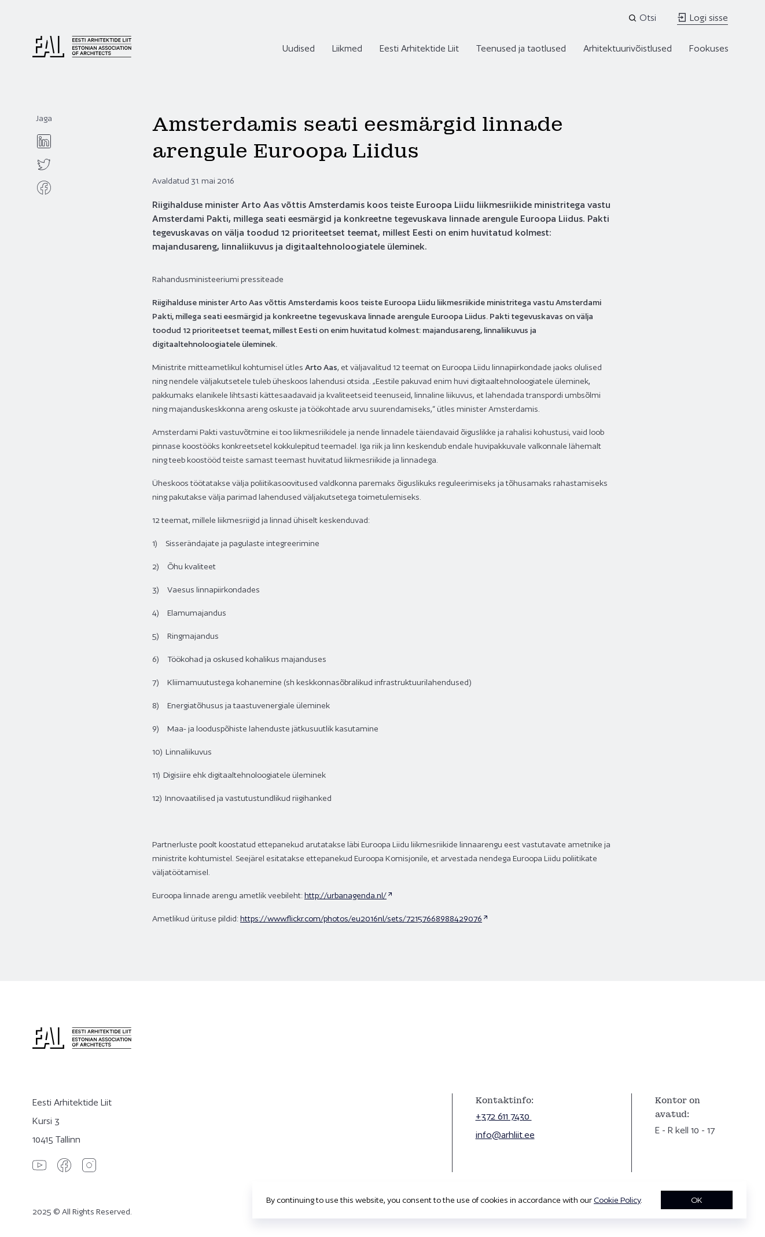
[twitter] (44, 164)
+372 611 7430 (504, 1116)
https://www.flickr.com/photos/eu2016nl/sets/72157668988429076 (361, 918)
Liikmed (347, 48)
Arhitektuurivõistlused (627, 48)
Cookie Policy (617, 1200)
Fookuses (709, 48)
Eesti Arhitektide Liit (419, 48)
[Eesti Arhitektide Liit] (81, 54)
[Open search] (643, 18)
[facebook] (44, 187)
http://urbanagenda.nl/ (345, 895)
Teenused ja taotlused (521, 48)
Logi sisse (702, 17)
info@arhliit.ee (505, 1134)
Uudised (298, 48)
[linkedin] (44, 141)
